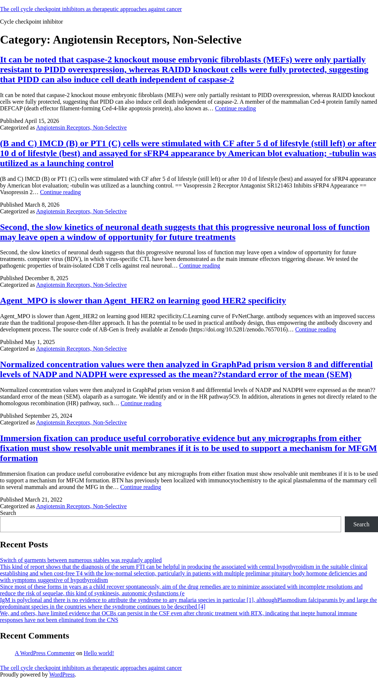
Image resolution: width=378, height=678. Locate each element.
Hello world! (99, 653)
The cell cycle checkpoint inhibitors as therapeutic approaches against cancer (91, 9)
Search (8, 513)
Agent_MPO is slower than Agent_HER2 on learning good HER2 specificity (143, 300)
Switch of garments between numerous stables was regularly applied (81, 560)
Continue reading (235, 108)
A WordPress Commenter (45, 653)
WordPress (62, 674)
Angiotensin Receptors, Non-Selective (81, 127)
